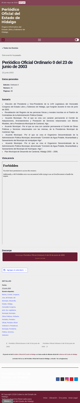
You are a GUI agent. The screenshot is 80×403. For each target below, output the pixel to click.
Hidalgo (9, 304)
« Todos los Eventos (10, 48)
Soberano (5, 335)
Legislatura (12, 310)
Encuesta (63, 398)
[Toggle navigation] (39, 40)
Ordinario (16, 316)
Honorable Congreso (9, 307)
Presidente (12, 329)
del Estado (9, 298)
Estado (4, 304)
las (7, 310)
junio (3, 310)
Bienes (4, 294)
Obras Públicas (7, 316)
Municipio (12, 313)
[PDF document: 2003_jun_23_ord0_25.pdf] (40, 202)
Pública (4, 332)
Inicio (45, 398)
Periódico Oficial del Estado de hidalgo (24, 354)
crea (3, 298)
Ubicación (53, 398)
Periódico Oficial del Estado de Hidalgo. (18, 401)
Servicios (11, 332)
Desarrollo (12, 301)
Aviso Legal (73, 398)
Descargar (40, 256)
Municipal (5, 313)
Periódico (5, 319)
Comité (9, 294)
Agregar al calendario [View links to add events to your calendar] (15, 270)
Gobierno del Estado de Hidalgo (68, 354)
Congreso (16, 294)
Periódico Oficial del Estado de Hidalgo (11, 15)
